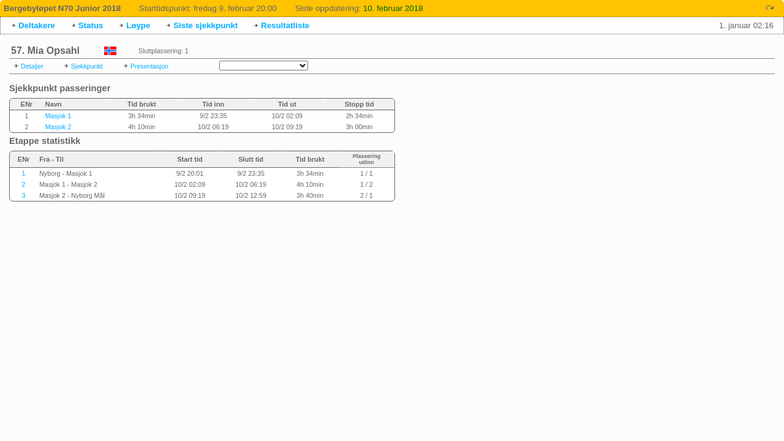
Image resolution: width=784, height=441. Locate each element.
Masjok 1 (58, 115)
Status (91, 25)
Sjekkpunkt (87, 66)
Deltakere (36, 25)
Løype (138, 25)
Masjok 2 (58, 126)
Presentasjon (149, 66)
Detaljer (32, 66)
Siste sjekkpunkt (205, 25)
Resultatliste (285, 25)
